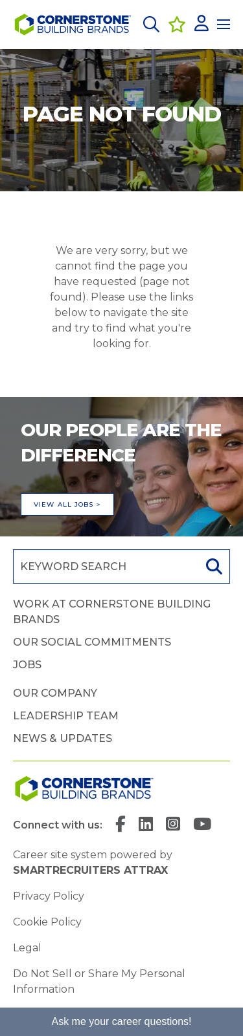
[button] (151, 24)
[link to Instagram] (173, 825)
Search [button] (212, 566)
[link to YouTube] (202, 825)
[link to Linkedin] (146, 825)
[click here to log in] (201, 24)
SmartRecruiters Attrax (90, 870)
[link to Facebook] (120, 825)
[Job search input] (105, 566)
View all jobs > (67, 504)
